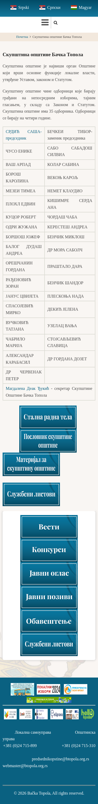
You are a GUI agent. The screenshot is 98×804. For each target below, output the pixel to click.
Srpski (23, 7)
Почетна (22, 37)
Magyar (85, 7)
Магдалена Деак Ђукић (27, 388)
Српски (53, 7)
